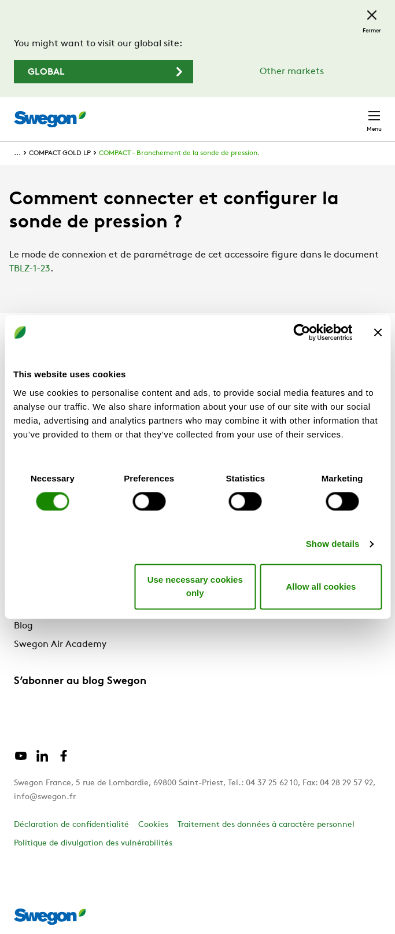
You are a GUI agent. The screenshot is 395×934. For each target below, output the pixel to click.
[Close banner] (378, 332)
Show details (333, 544)
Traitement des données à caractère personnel (266, 825)
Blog (23, 626)
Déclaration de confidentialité (71, 825)
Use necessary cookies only (195, 586)
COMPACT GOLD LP (60, 153)
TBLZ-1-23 (29, 269)
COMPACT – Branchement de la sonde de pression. (179, 153)
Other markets (292, 71)
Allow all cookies (321, 586)
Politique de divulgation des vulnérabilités (93, 843)
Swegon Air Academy (60, 644)
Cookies (153, 825)
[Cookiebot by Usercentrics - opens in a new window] (301, 332)
